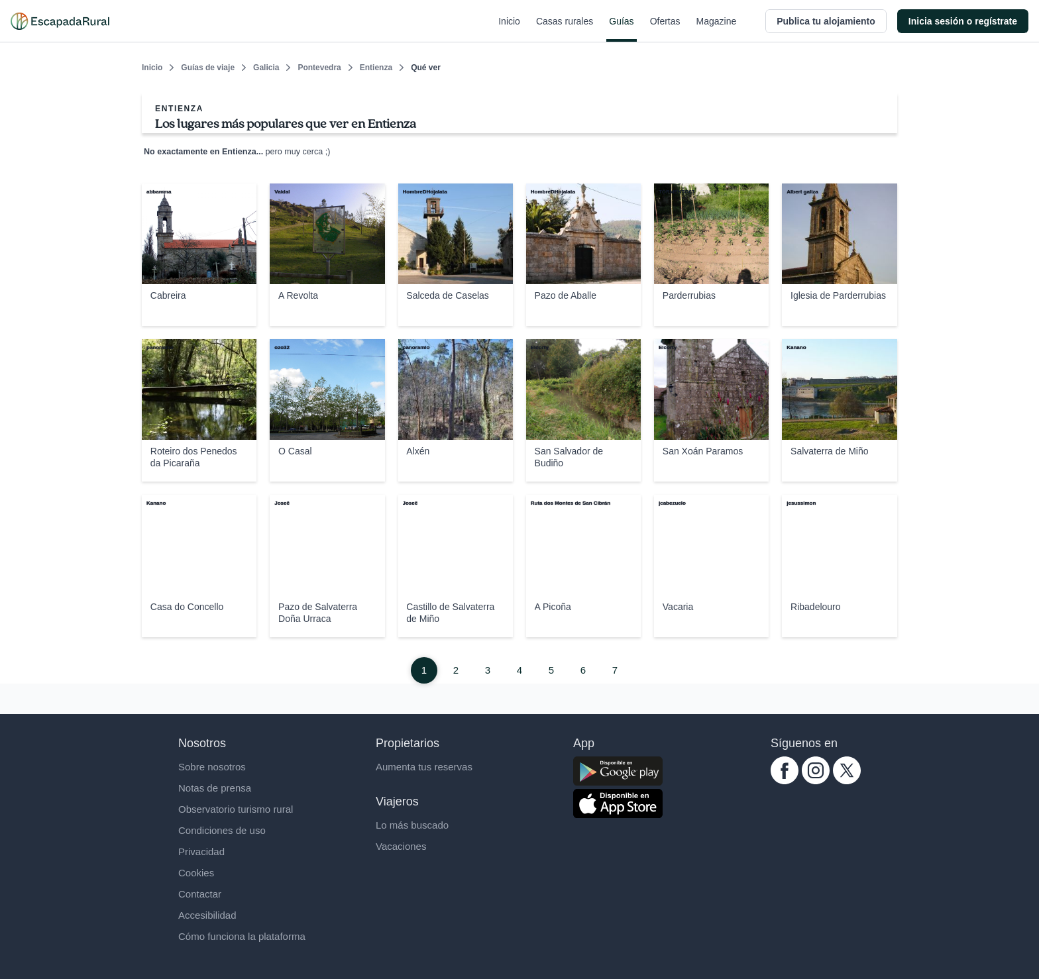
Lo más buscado (412, 825)
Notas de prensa (214, 788)
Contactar (199, 894)
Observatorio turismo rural (235, 809)
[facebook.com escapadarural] (784, 780)
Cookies (196, 872)
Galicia (266, 67)
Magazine (716, 29)
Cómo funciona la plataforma (241, 936)
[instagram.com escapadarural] (816, 780)
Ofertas (665, 29)
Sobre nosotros (212, 766)
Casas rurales (564, 29)
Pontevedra (319, 67)
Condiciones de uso (222, 830)
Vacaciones (401, 846)
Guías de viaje (208, 67)
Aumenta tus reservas (424, 766)
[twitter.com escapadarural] (847, 780)
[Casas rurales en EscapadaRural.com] (60, 21)
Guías (621, 29)
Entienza (376, 67)
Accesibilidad (207, 915)
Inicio (509, 29)
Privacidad (201, 851)
